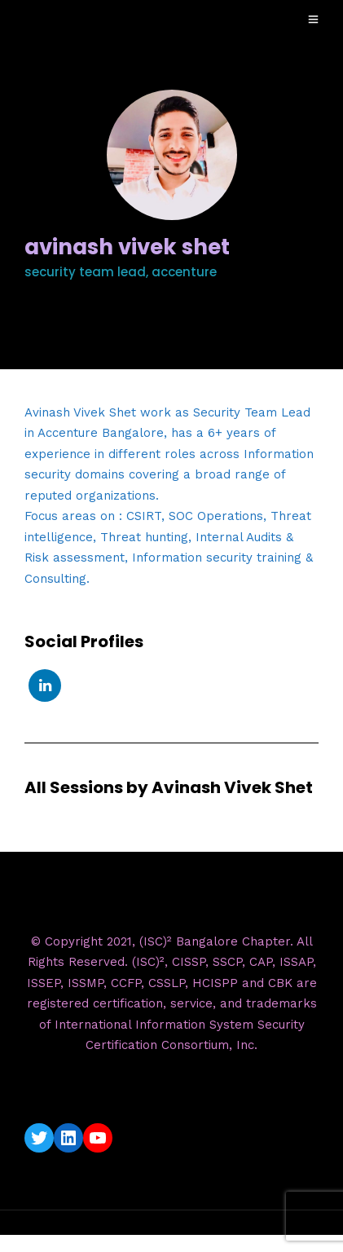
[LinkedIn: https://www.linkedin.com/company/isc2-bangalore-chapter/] (68, 1138)
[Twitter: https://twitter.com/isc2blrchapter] (39, 1138)
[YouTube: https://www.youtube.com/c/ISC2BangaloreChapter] (97, 1138)
